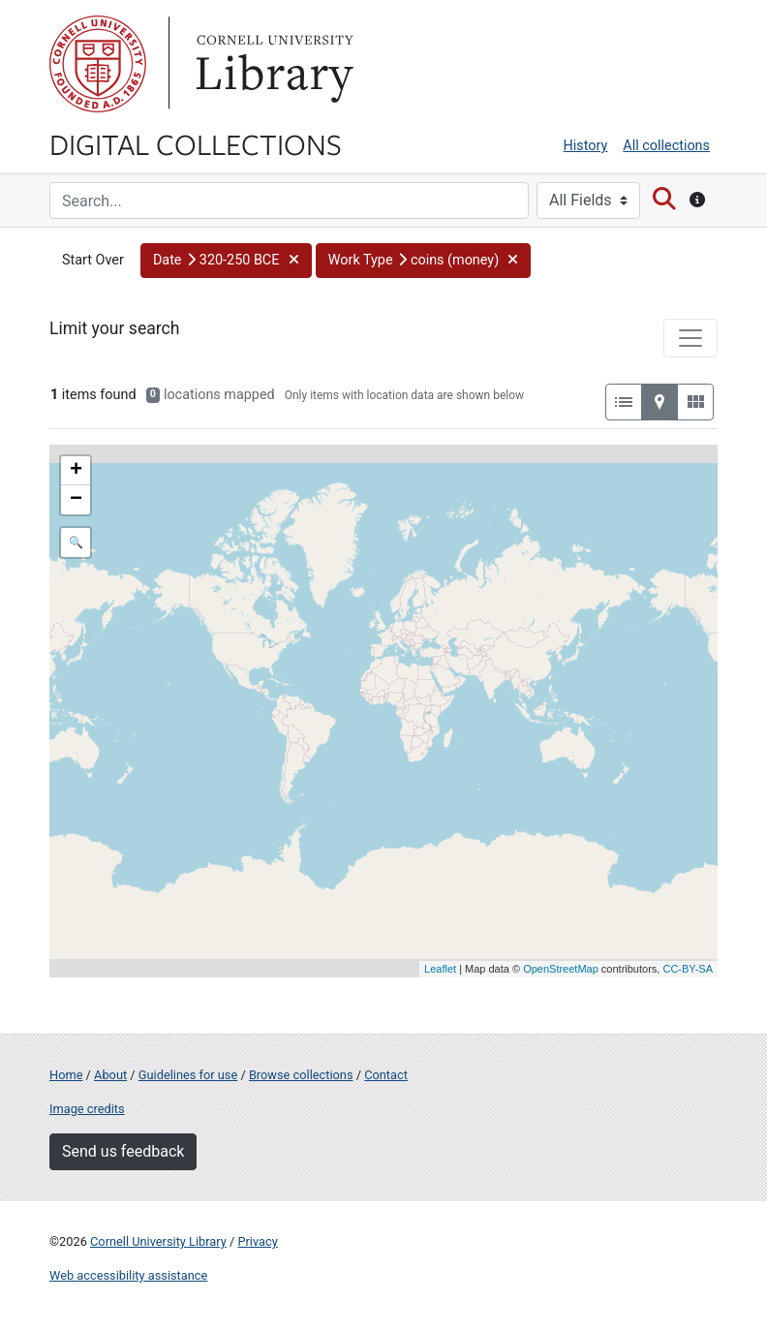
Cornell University (97, 63)
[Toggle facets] (690, 338)
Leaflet (440, 969)
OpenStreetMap (560, 969)
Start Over (93, 260)
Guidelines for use (187, 1075)
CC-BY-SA (687, 969)
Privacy (257, 1241)
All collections (666, 146)
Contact (386, 1075)
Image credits (87, 1108)
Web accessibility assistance (128, 1275)
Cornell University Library (158, 1241)
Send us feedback (123, 1151)
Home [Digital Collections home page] (65, 1075)
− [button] (76, 499)
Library (272, 63)
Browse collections (301, 1075)
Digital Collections (195, 143)
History (586, 146)
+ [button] (76, 470)
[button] (226, 260)
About (110, 1075)
